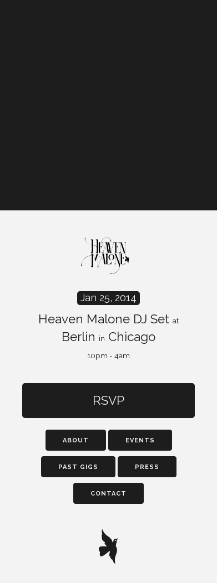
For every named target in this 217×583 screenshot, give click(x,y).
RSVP (108, 400)
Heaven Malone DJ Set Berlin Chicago (108, 325)
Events (140, 440)
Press (147, 467)
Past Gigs (78, 467)
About (76, 440)
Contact (108, 493)
